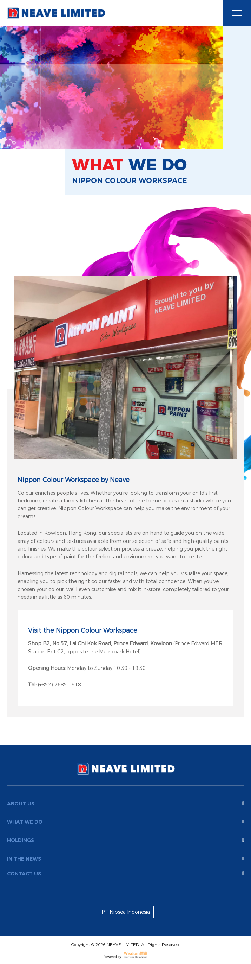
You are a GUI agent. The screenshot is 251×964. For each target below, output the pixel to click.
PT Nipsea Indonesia (125, 912)
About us (125, 803)
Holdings (125, 840)
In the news (125, 859)
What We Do (125, 822)
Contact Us (125, 873)
